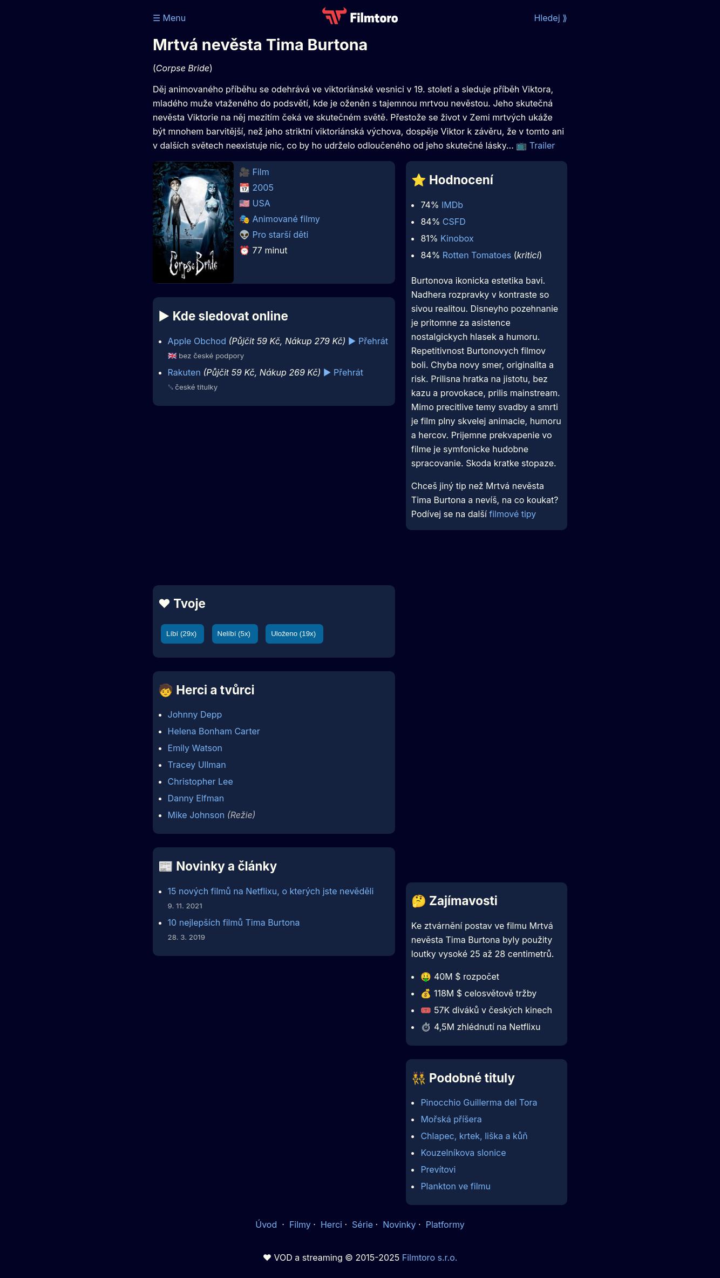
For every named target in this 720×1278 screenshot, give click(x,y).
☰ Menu (169, 17)
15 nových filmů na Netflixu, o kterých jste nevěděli (271, 891)
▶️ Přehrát (368, 341)
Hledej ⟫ (550, 17)
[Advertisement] (74, 166)
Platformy (445, 1224)
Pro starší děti (281, 234)
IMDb (452, 204)
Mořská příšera (450, 1119)
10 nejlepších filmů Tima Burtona (234, 922)
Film (261, 171)
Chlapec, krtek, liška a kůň (473, 1135)
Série (362, 1224)
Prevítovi (438, 1169)
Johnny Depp (195, 714)
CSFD (454, 221)
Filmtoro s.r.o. (430, 1257)
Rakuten (184, 372)
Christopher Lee (200, 781)
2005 (263, 187)
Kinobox (457, 238)
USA (261, 203)
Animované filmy (286, 218)
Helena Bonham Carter (214, 731)
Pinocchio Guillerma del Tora (478, 1102)
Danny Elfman (196, 798)
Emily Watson (195, 747)
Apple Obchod (197, 341)
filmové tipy (512, 513)
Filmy (300, 1224)
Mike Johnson (196, 814)
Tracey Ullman (197, 764)
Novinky (399, 1224)
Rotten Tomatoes (477, 255)
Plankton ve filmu (455, 1186)
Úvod (267, 1224)
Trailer (542, 145)
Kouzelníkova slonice (463, 1152)
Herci (331, 1224)
